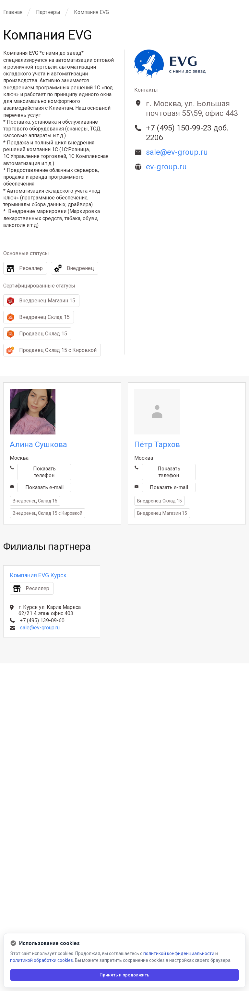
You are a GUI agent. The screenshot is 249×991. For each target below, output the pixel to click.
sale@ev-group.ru (40, 628)
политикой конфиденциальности (178, 952)
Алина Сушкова (38, 444)
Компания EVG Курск (38, 575)
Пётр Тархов (157, 444)
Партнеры (48, 12)
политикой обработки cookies (41, 959)
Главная (12, 12)
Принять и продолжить (124, 974)
